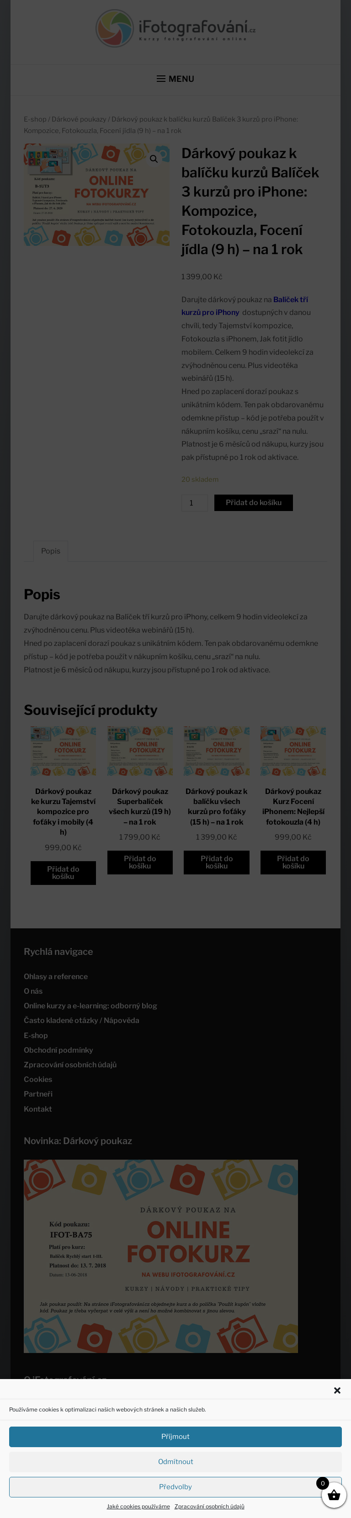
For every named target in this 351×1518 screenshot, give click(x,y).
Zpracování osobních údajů (210, 1506)
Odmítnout (175, 1462)
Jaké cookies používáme (138, 1506)
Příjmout (175, 1437)
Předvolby (175, 1487)
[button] (337, 1390)
